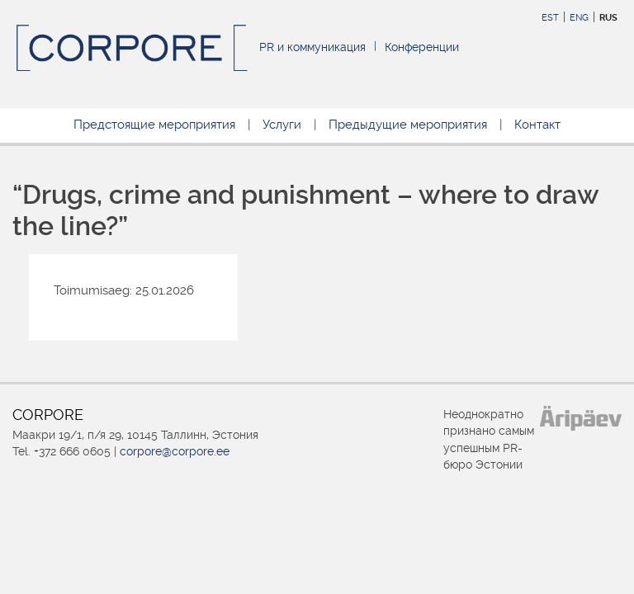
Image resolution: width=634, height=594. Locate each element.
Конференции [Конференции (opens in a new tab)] (422, 47)
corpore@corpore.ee (174, 451)
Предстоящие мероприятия (154, 124)
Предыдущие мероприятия (408, 124)
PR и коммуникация (312, 47)
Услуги (282, 124)
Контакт (537, 124)
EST (550, 17)
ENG (579, 17)
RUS (608, 17)
